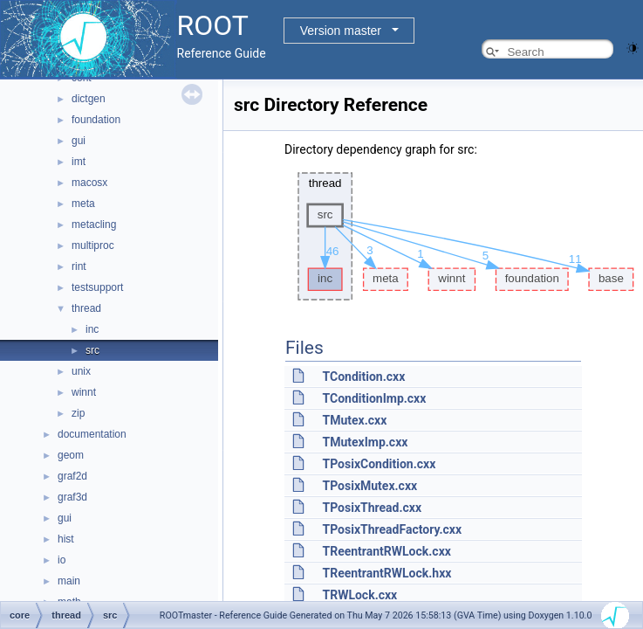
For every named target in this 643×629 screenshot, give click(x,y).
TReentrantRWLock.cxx (386, 551)
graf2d (72, 476)
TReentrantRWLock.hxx (386, 573)
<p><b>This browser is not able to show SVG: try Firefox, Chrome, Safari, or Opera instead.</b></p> (461, 236)
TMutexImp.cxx (364, 442)
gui (79, 141)
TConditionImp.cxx (374, 398)
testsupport (97, 287)
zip (78, 413)
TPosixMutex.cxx (369, 486)
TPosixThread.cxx (371, 508)
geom (71, 455)
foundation (96, 120)
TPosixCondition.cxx (378, 464)
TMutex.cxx (354, 420)
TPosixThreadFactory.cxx (392, 529)
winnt (84, 392)
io (61, 560)
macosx (89, 182)
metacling (94, 224)
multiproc (93, 245)
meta (83, 203)
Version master (340, 31)
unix (81, 371)
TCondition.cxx (363, 377)
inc (92, 329)
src (92, 350)
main (69, 581)
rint (79, 266)
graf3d (72, 497)
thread (86, 308)
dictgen (89, 99)
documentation (92, 434)
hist (66, 539)
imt (79, 162)
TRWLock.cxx (359, 595)
